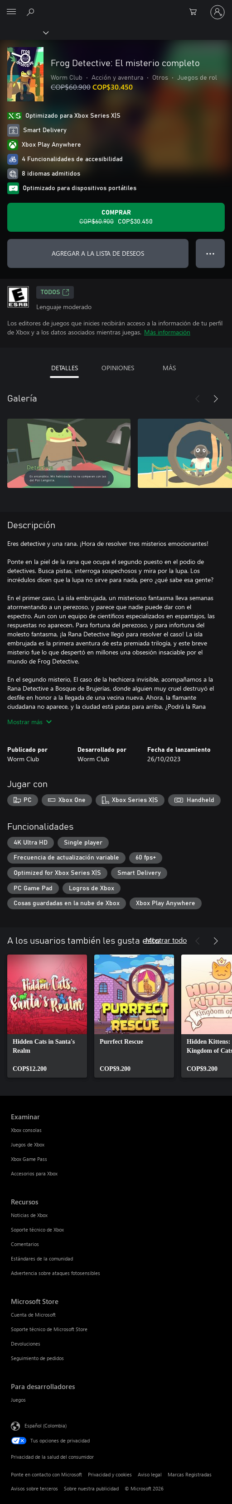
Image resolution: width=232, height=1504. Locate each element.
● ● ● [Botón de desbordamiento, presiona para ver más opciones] (210, 253)
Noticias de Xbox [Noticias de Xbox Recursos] (29, 1215)
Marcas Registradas (190, 1474)
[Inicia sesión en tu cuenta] (217, 12)
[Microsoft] (115, 6)
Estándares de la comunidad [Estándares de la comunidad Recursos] (42, 1258)
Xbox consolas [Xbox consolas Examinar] (26, 1130)
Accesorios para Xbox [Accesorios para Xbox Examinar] (34, 1173)
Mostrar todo (166, 940)
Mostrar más (29, 721)
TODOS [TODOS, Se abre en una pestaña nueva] (55, 292)
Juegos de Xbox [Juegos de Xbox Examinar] (27, 1144)
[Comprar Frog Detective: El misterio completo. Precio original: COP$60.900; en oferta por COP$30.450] (116, 217)
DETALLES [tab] (64, 367)
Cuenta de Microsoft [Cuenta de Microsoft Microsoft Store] (33, 1315)
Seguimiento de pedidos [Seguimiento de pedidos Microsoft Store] (37, 1358)
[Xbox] (24, 32)
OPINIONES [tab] (118, 367)
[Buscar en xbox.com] (31, 12)
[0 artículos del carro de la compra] (196, 12)
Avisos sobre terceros (34, 1488)
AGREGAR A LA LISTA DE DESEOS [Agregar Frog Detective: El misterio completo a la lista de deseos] (98, 253)
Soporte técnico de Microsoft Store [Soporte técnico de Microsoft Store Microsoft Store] (49, 1329)
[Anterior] (197, 398)
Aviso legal (150, 1474)
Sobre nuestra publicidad (91, 1488)
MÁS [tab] (169, 367)
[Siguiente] (216, 398)
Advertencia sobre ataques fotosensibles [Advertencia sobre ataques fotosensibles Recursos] (55, 1273)
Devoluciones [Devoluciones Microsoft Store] (25, 1343)
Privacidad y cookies (110, 1474)
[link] (47, 1016)
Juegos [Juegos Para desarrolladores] (18, 1400)
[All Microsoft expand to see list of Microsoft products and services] (11, 12)
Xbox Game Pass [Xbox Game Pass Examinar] (29, 1159)
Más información (167, 332)
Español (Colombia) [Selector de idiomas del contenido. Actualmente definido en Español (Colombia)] (45, 1425)
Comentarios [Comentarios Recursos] (25, 1244)
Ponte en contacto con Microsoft (46, 1474)
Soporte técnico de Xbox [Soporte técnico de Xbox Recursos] (37, 1229)
